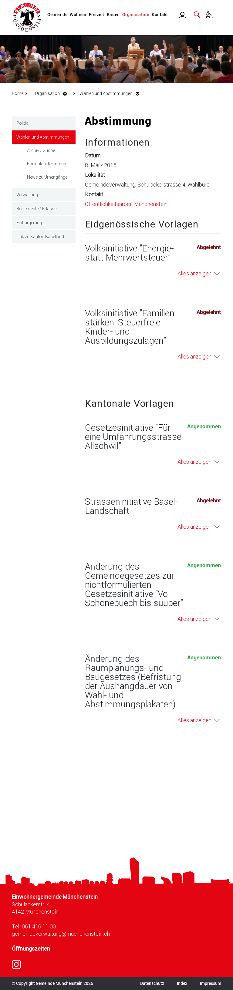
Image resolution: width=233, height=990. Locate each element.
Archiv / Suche (41, 150)
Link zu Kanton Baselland (40, 236)
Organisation (135, 14)
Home (17, 93)
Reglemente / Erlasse (36, 208)
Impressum (210, 983)
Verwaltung (27, 194)
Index (182, 983)
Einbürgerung (29, 222)
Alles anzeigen (194, 273)
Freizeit (96, 14)
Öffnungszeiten (31, 948)
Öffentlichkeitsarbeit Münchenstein (126, 203)
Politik (22, 123)
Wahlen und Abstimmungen (46, 136)
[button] (52, 93)
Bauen (113, 14)
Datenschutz (152, 983)
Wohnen (78, 14)
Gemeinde (57, 14)
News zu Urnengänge (47, 177)
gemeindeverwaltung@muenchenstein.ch (61, 933)
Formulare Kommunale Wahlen (51, 164)
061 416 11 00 (39, 926)
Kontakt (160, 14)
